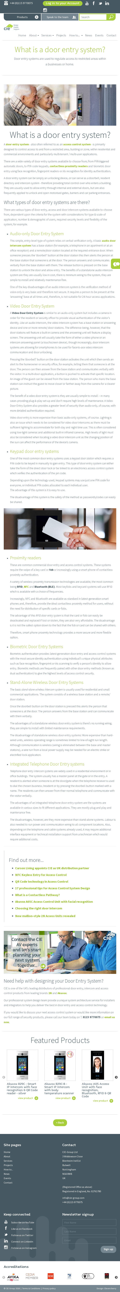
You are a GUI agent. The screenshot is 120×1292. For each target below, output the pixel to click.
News (88, 35)
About (7, 1156)
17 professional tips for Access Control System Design (52, 888)
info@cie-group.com (73, 1197)
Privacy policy (49, 1288)
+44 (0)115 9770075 (72, 1202)
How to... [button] (76, 35)
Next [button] (116, 1077)
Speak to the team (61, 17)
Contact (111, 35)
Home (23, 35)
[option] (22, 1074)
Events (99, 35)
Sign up (108, 1249)
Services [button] (47, 35)
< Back (60, 1122)
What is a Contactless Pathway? (37, 895)
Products (27, 17)
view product (25, 1098)
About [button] (34, 35)
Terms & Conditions (31, 1288)
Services (8, 1160)
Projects (61, 35)
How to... (8, 1169)
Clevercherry (110, 1288)
